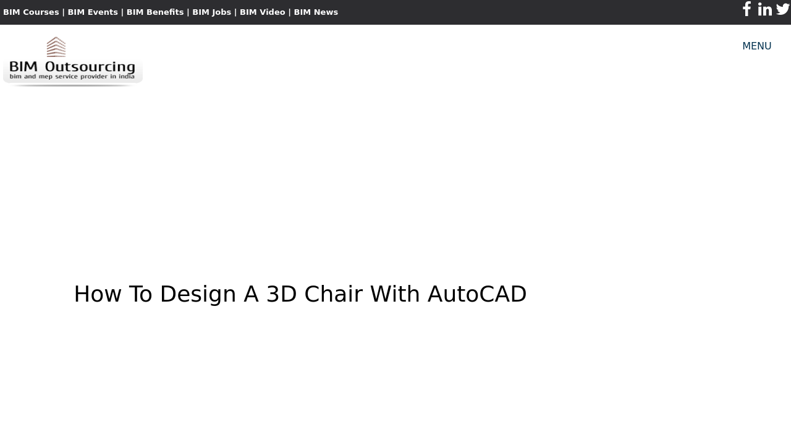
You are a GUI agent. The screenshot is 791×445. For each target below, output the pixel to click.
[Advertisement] (395, 176)
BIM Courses (31, 12)
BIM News (316, 12)
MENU (757, 46)
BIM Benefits (157, 12)
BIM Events (92, 12)
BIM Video (263, 12)
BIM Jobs (211, 12)
